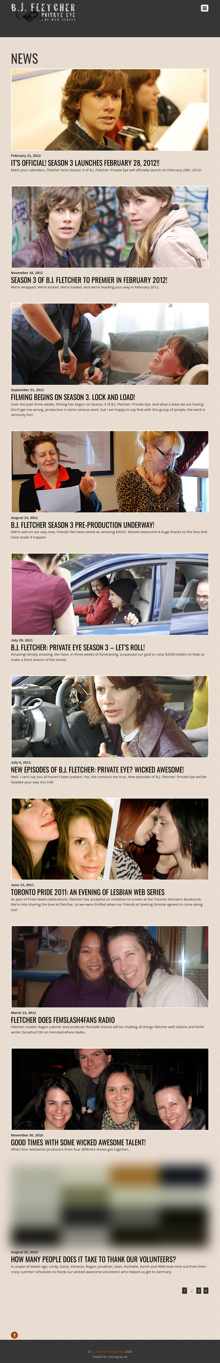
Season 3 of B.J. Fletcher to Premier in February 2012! (89, 279)
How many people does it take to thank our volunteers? (93, 1259)
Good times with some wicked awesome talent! (78, 1142)
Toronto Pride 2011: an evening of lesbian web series (87, 892)
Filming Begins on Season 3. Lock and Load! (73, 397)
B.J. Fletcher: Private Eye (108, 1352)
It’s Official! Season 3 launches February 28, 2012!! (85, 162)
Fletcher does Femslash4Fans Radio (63, 1019)
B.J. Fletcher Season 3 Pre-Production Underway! (82, 524)
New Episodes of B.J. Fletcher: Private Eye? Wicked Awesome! (97, 769)
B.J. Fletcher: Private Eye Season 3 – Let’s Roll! (78, 647)
